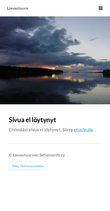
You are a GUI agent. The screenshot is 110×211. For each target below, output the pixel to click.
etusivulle (83, 129)
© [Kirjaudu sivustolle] (11, 154)
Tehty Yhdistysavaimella (27, 166)
